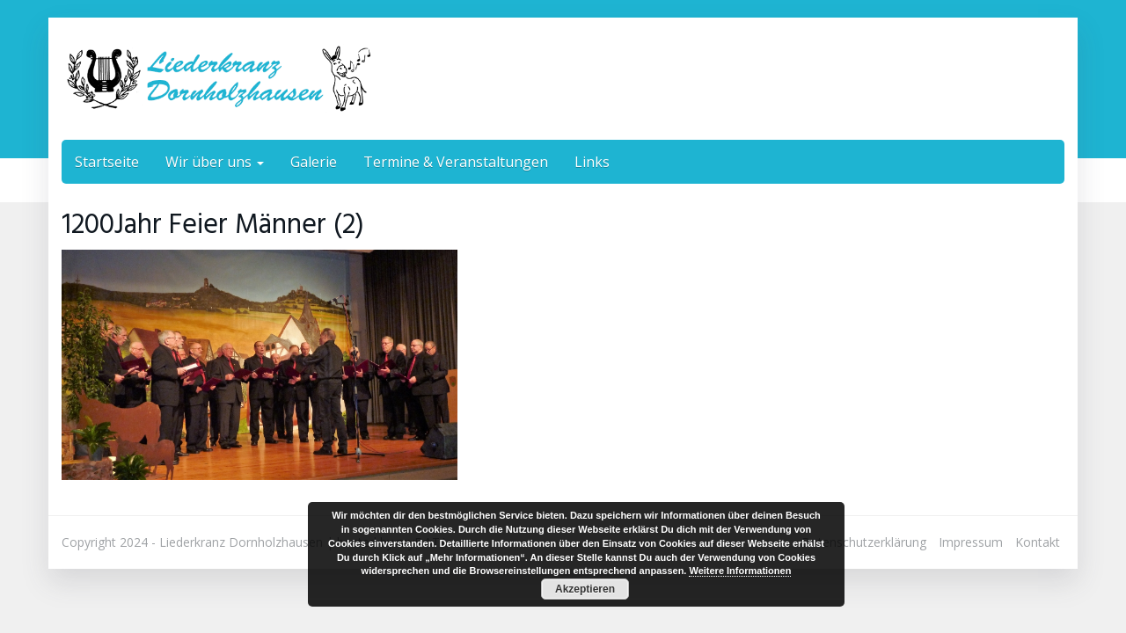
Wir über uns (214, 161)
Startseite (107, 161)
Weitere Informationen (740, 570)
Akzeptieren (585, 589)
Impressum (971, 542)
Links (592, 161)
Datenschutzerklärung (863, 542)
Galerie (313, 161)
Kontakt (1037, 542)
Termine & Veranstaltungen (455, 161)
